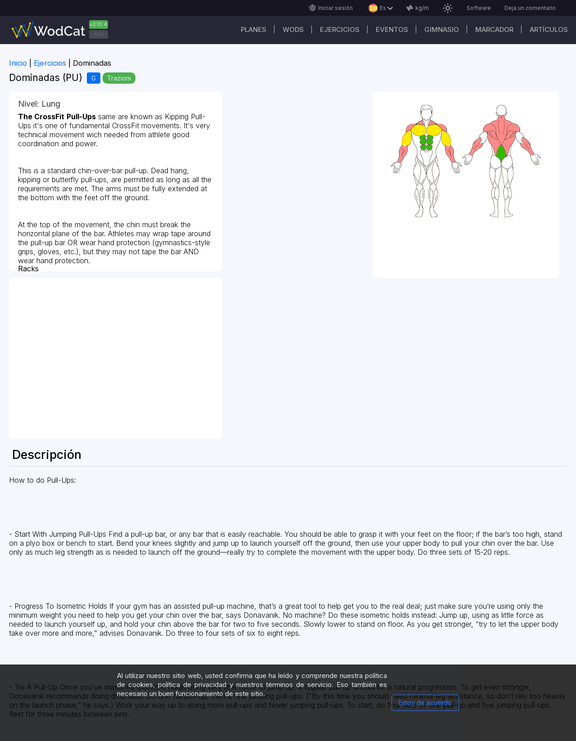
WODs (293, 29)
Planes (253, 29)
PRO (99, 34)
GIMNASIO (441, 29)
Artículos (549, 29)
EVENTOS (392, 29)
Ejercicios (340, 29)
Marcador (494, 29)
